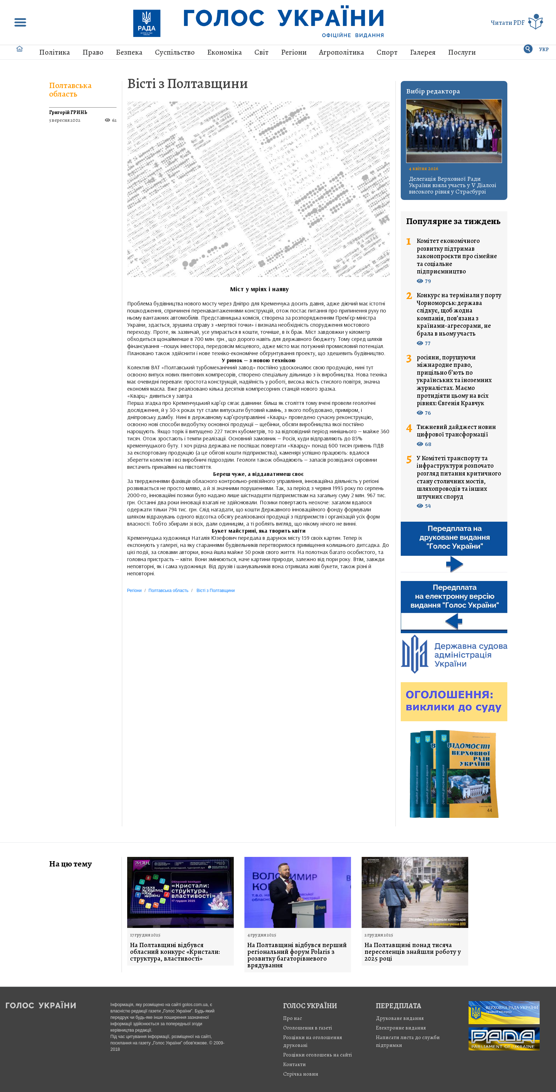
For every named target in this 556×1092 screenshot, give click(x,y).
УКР (544, 49)
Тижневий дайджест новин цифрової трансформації (456, 431)
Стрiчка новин (300, 1073)
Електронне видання (401, 1027)
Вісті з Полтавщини (187, 83)
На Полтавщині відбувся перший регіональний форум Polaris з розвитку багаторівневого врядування (297, 955)
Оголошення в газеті (307, 1027)
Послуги (462, 52)
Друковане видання (400, 1018)
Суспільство (175, 52)
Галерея (423, 52)
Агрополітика (341, 52)
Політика (54, 52)
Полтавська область (70, 89)
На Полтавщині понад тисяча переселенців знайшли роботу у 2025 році (413, 952)
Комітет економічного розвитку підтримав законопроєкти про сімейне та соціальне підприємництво (457, 256)
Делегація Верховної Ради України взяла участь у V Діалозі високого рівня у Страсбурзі (452, 185)
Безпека (129, 52)
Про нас (292, 1018)
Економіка (224, 52)
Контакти (294, 1064)
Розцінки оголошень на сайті (317, 1054)
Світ (261, 52)
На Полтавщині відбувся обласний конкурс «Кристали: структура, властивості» (175, 952)
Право (92, 52)
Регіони (294, 52)
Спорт (387, 52)
